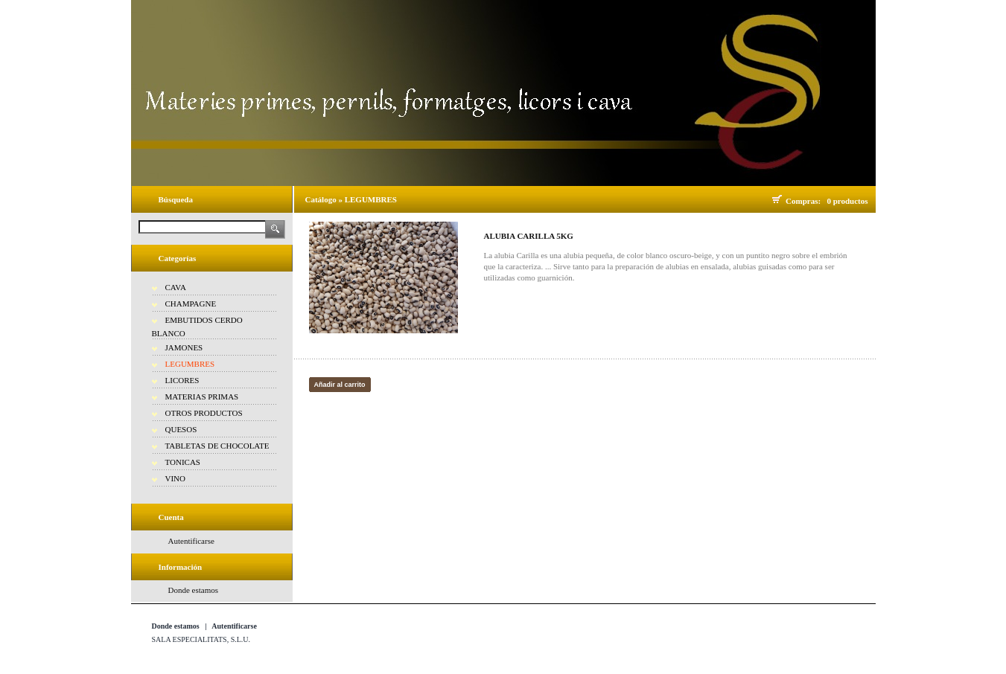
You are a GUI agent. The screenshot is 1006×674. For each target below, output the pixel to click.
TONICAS (182, 462)
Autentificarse (191, 540)
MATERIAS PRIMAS (202, 396)
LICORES (182, 380)
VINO (175, 478)
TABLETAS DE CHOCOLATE (217, 445)
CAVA (175, 287)
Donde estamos (193, 589)
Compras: (805, 200)
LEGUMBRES (190, 363)
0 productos (847, 200)
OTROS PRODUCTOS (204, 412)
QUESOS (181, 429)
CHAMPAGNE (191, 303)
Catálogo (321, 199)
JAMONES (184, 347)
